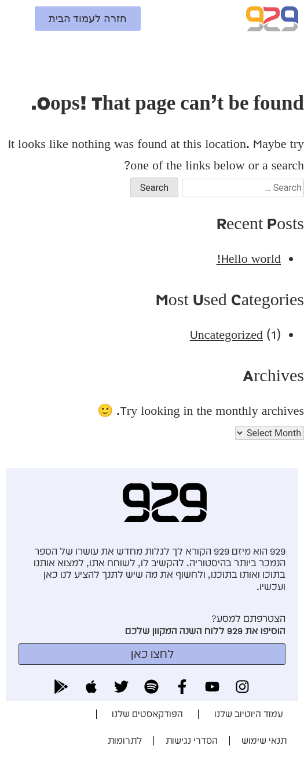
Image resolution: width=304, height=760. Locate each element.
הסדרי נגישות (192, 740)
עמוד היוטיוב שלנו (248, 714)
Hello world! (249, 258)
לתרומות (125, 740)
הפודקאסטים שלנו (147, 714)
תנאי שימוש (264, 740)
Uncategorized (226, 334)
